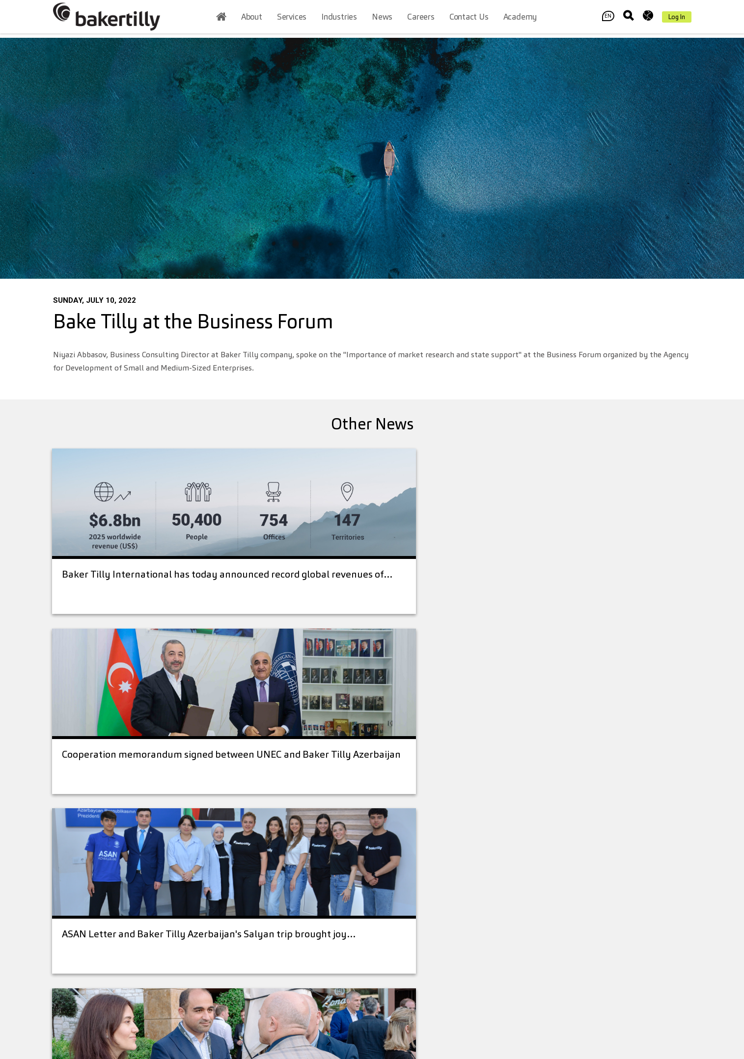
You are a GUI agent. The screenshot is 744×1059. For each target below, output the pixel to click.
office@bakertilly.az (141, 923)
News (382, 19)
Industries (339, 19)
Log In (676, 19)
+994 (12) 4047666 (147, 907)
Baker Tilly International (468, 904)
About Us (396, 849)
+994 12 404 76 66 (291, 859)
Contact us (469, 19)
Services (291, 19)
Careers (421, 19)
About (251, 19)
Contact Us (593, 993)
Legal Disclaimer (473, 873)
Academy (520, 19)
